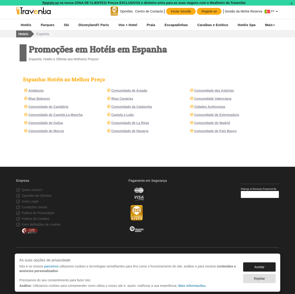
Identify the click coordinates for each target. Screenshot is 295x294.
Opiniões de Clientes (36, 195)
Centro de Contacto (149, 11)
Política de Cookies (35, 219)
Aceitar (259, 265)
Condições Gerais (34, 207)
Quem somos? (32, 190)
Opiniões (126, 11)
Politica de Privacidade (38, 213)
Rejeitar (259, 276)
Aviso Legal (30, 201)
